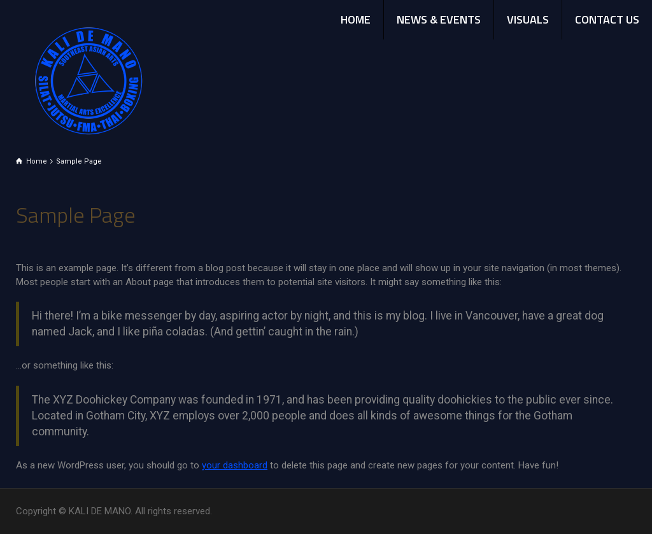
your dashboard (234, 465)
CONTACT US (607, 19)
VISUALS (528, 19)
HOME (356, 19)
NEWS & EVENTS (439, 19)
